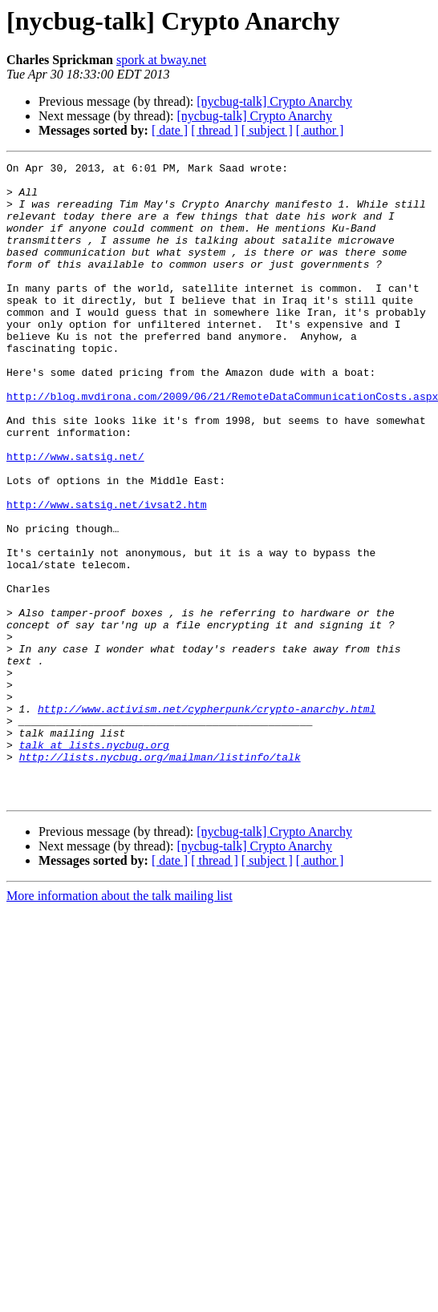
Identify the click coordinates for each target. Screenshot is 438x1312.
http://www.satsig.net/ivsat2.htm (106, 574)
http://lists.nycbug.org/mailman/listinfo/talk (160, 877)
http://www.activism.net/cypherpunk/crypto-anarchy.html (206, 819)
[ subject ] (267, 130)
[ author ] (320, 130)
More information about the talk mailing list (119, 1023)
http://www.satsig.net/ (75, 516)
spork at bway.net (161, 60)
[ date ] (170, 130)
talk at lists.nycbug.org (94, 862)
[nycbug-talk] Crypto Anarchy (274, 101)
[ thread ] (214, 130)
